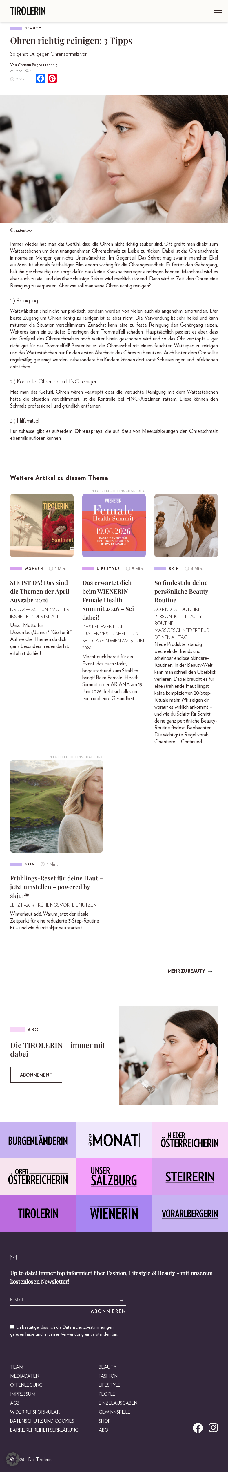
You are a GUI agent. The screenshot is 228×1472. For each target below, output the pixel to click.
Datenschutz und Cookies (42, 1421)
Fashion (108, 1376)
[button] (12, 1459)
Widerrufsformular (35, 1412)
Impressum (22, 1394)
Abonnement (36, 1075)
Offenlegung (26, 1385)
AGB (14, 1403)
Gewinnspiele (114, 1412)
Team (16, 1367)
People (107, 1394)
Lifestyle (110, 1385)
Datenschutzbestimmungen (88, 1327)
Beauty (33, 28)
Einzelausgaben (118, 1403)
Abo (103, 1430)
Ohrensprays (88, 431)
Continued (191, 742)
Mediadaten (24, 1376)
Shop (105, 1421)
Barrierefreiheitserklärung (44, 1430)
